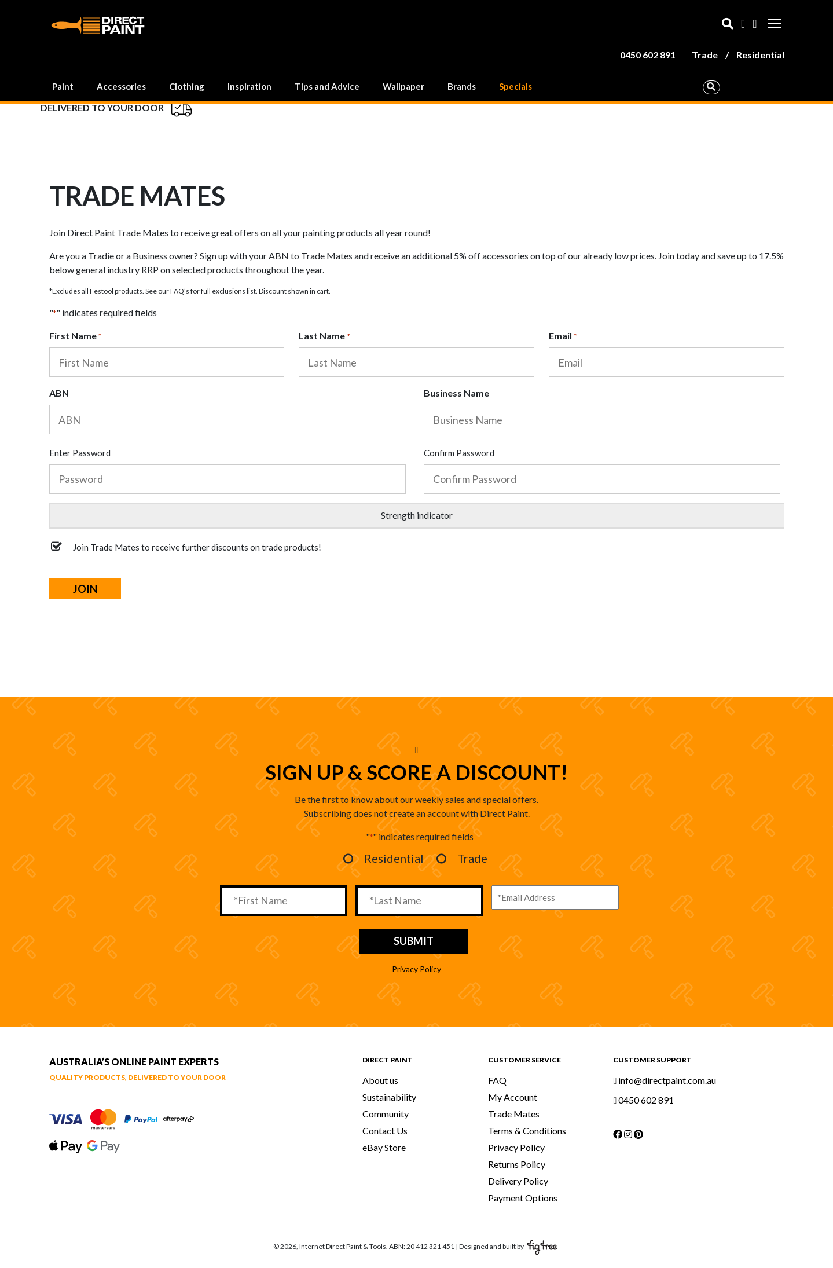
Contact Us (385, 1130)
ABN (59, 392)
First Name (75, 336)
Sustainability (389, 1096)
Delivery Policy (518, 1180)
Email (563, 336)
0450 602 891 (648, 54)
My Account (512, 1096)
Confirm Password (459, 453)
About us (380, 1080)
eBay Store (384, 1147)
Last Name (324, 336)
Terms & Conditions (527, 1130)
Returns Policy (516, 1164)
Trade (705, 54)
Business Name (456, 392)
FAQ (497, 1080)
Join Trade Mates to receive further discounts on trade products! (197, 547)
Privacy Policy (416, 969)
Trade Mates (514, 1113)
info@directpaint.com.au (664, 1080)
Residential (760, 54)
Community (385, 1113)
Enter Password (80, 453)
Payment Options (522, 1197)
